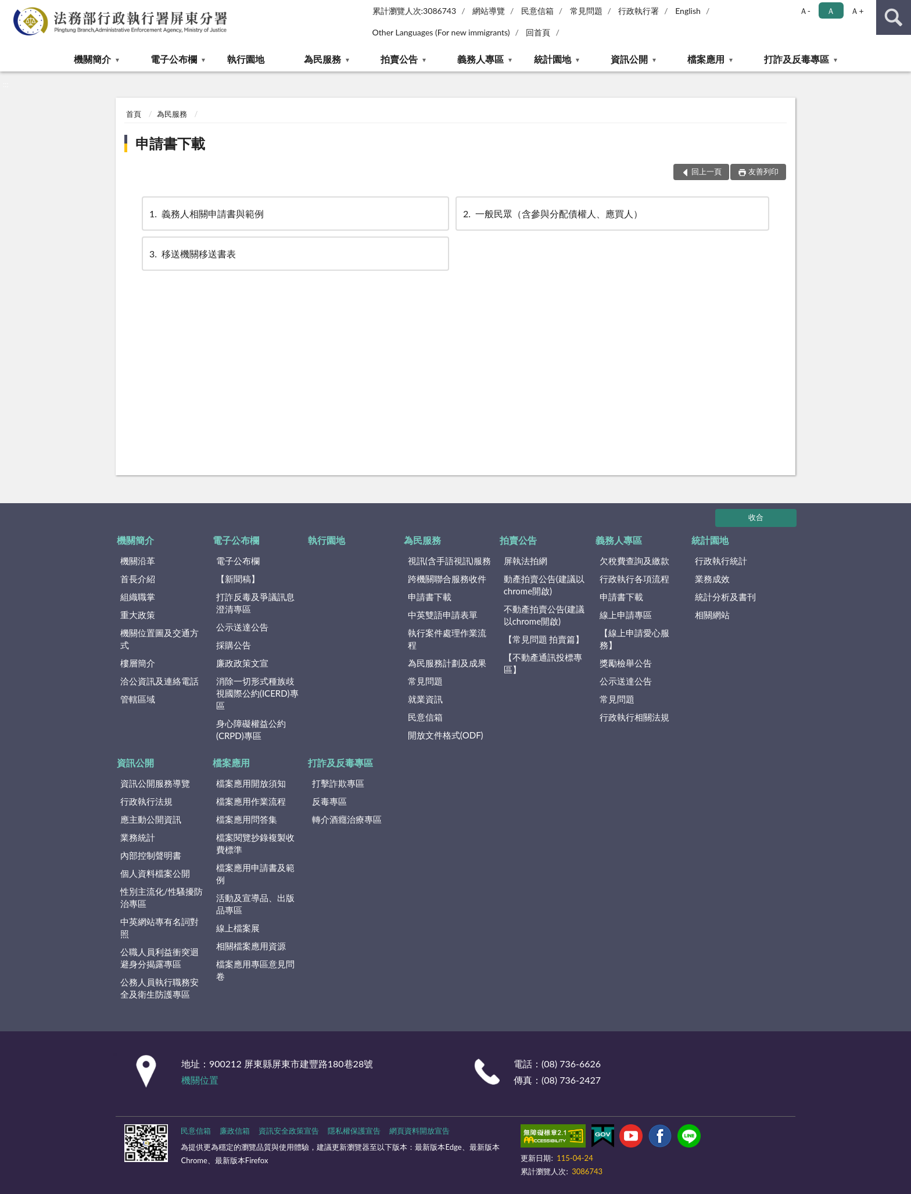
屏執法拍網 (525, 560)
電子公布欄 (173, 58)
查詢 (893, 17)
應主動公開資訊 (150, 819)
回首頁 (538, 32)
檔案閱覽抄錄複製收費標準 (255, 843)
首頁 (133, 114)
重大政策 (137, 614)
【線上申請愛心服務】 (634, 639)
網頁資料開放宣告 (419, 1130)
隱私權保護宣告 (354, 1130)
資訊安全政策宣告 (289, 1130)
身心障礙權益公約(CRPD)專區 (251, 729)
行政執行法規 (146, 801)
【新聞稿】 (238, 578)
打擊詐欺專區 (338, 783)
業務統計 (137, 837)
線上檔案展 (238, 928)
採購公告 (233, 645)
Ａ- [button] (804, 11)
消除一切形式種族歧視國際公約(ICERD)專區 (257, 693)
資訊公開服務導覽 (155, 783)
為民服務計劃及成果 (447, 663)
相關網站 (712, 614)
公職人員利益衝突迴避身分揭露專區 (159, 957)
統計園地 (552, 58)
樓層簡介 (137, 663)
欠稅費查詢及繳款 (634, 560)
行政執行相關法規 (634, 717)
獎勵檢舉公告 (626, 663)
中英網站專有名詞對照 (159, 927)
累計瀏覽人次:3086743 (414, 11)
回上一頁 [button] (706, 171)
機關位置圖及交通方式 (159, 639)
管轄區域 (137, 699)
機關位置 (199, 1079)
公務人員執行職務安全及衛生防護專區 (159, 988)
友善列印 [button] (763, 171)
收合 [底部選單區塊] (755, 517)
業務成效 (712, 578)
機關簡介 (92, 58)
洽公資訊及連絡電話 (159, 681)
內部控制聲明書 (150, 855)
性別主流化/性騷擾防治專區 (161, 897)
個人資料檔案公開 (155, 873)
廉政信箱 (235, 1130)
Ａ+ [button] (857, 11)
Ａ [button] (831, 11)
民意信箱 (537, 11)
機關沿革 (137, 560)
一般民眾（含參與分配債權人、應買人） (552, 213)
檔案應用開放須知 (251, 783)
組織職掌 (137, 596)
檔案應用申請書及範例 (255, 873)
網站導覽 (488, 11)
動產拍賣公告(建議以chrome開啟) (544, 584)
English (688, 11)
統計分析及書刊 (725, 596)
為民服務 (322, 58)
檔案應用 (706, 58)
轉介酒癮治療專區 (347, 819)
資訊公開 (629, 58)
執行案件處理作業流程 (447, 639)
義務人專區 (480, 58)
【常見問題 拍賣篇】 (544, 639)
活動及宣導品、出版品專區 (255, 903)
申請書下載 (170, 143)
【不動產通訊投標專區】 (543, 663)
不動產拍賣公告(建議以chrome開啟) (544, 615)
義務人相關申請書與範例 (206, 213)
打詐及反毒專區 (796, 58)
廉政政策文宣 (242, 663)
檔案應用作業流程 (251, 801)
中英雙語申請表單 (443, 614)
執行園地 (245, 58)
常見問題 (586, 11)
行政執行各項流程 (634, 578)
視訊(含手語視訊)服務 (449, 560)
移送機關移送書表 (192, 253)
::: (9, 8)
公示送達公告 (242, 627)
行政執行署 (638, 11)
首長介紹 (137, 578)
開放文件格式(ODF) (445, 735)
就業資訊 (425, 699)
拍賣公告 (399, 58)
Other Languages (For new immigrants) (441, 32)
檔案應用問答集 (246, 819)
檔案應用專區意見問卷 (255, 970)
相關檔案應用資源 (251, 946)
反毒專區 (329, 801)
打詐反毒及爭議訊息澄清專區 (255, 602)
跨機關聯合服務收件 (447, 578)
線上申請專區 (626, 614)
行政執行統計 (721, 560)
